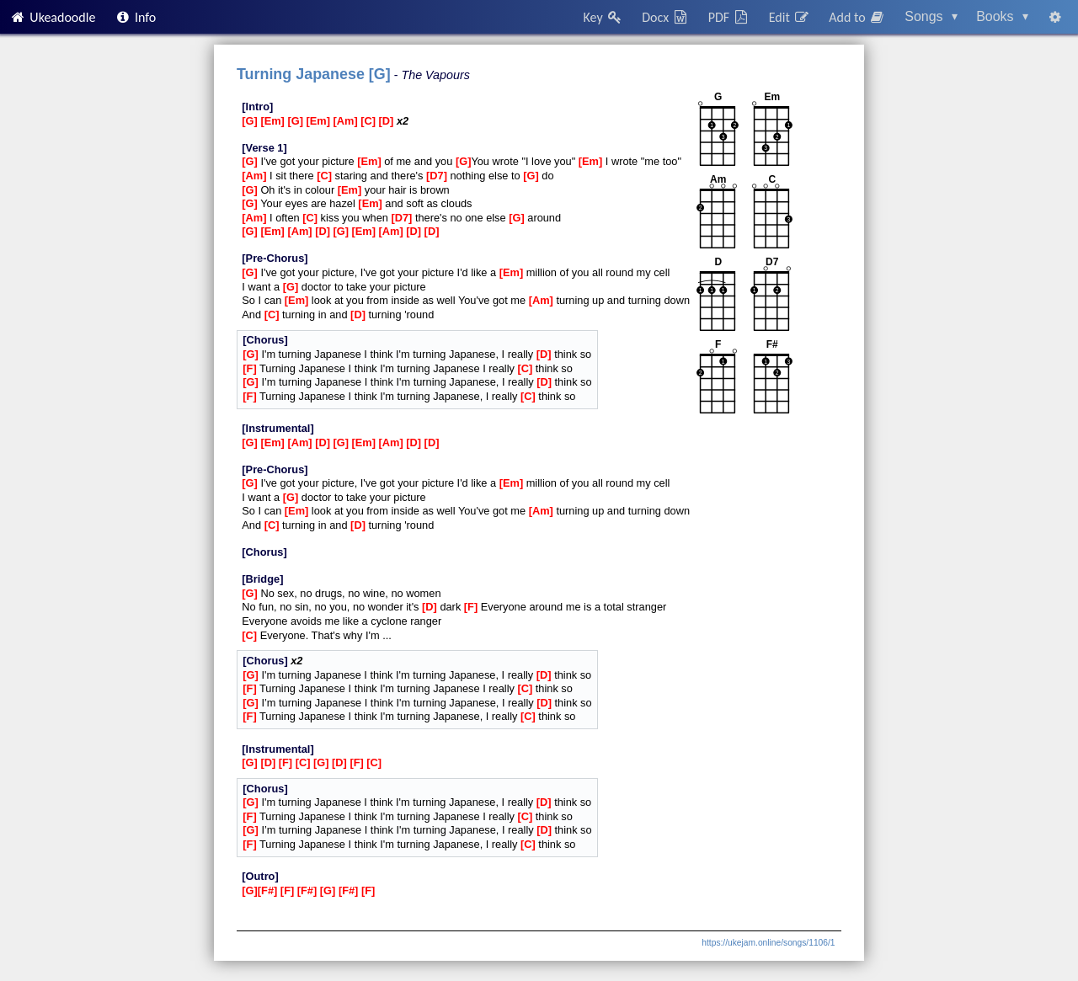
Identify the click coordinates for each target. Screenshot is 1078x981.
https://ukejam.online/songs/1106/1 (768, 942)
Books (1002, 16)
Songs (931, 16)
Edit (789, 17)
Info (136, 17)
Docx (665, 17)
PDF (729, 17)
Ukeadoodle (52, 17)
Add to (857, 17)
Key (603, 17)
